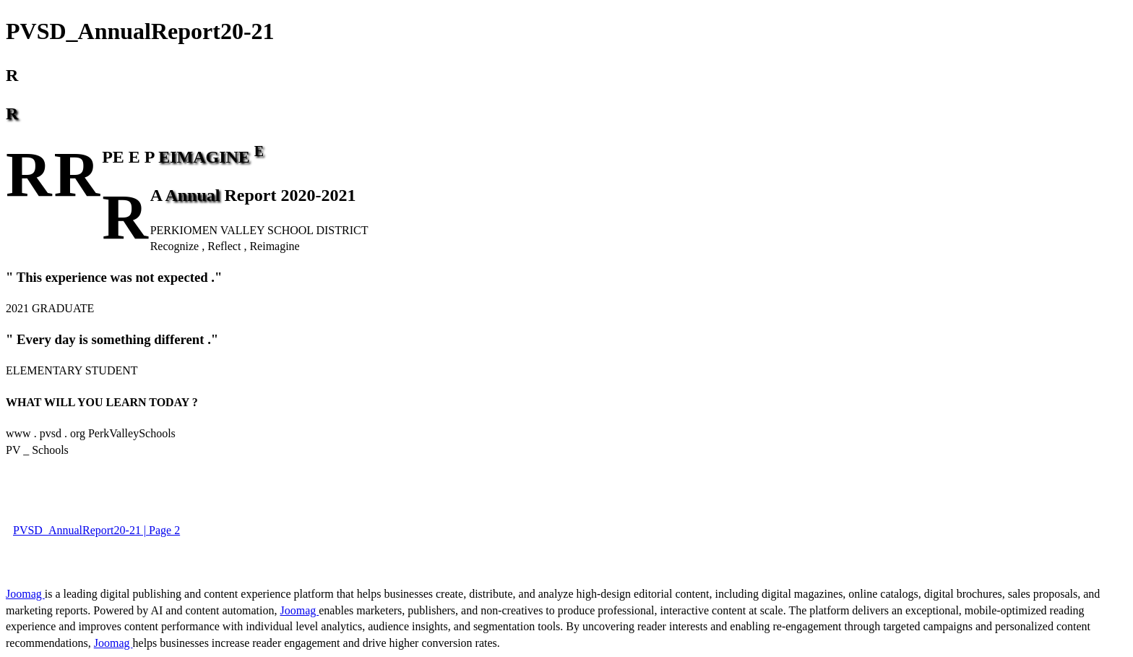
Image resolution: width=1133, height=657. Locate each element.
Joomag (25, 594)
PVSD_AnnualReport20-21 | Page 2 (96, 530)
